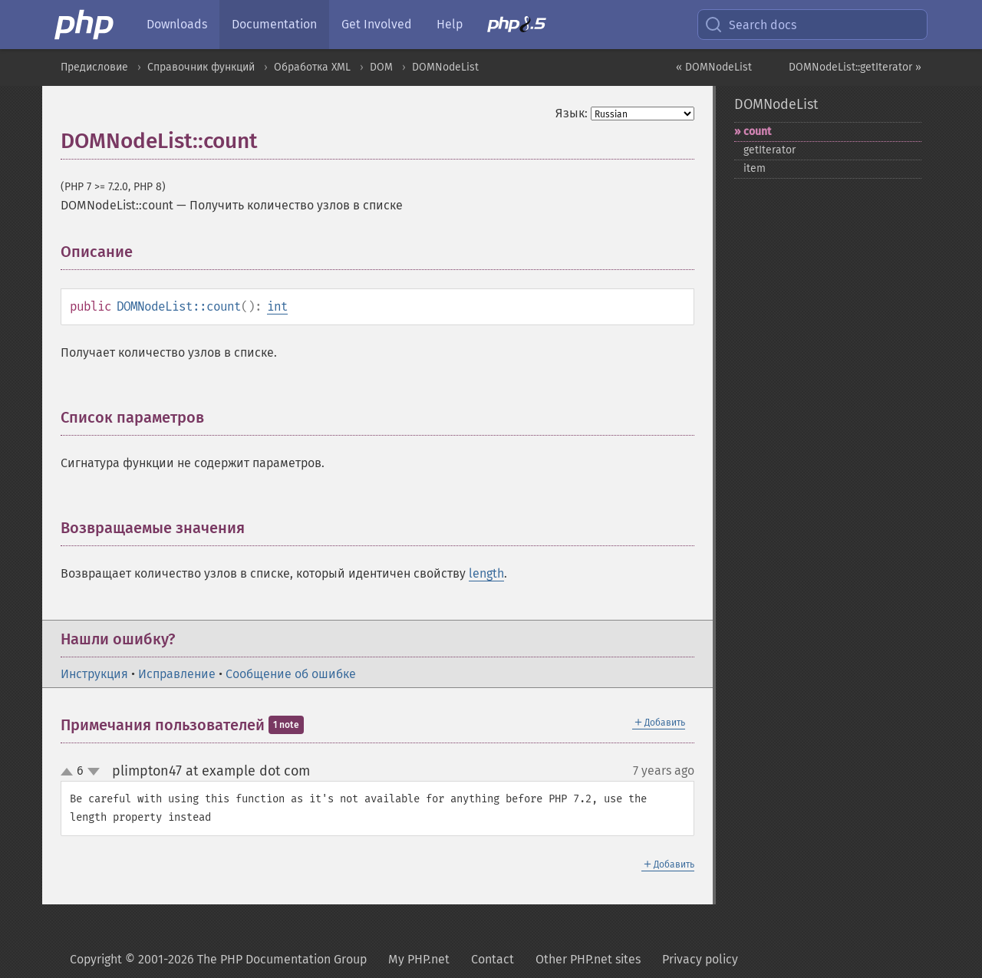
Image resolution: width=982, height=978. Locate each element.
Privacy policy (700, 959)
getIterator (769, 149)
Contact (492, 959)
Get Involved (376, 24)
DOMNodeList (445, 67)
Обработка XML (312, 67)
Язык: (571, 113)
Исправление (177, 674)
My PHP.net (419, 959)
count (757, 131)
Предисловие (94, 67)
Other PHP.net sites (588, 959)
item (754, 168)
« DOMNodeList (714, 67)
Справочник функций (201, 67)
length (486, 573)
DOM (381, 67)
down (93, 771)
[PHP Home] (85, 24)
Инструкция (94, 674)
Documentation (274, 24)
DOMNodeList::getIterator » (855, 67)
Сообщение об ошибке (291, 674)
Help (450, 24)
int (277, 306)
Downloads (177, 24)
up (70, 772)
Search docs (750, 24)
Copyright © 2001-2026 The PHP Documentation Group (218, 959)
